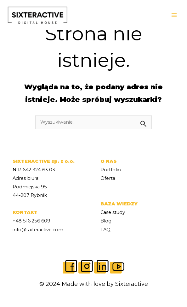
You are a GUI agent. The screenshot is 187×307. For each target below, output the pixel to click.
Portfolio (110, 170)
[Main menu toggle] (174, 15)
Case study (112, 212)
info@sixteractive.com (38, 230)
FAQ (105, 230)
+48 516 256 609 (31, 221)
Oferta (107, 178)
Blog (105, 221)
